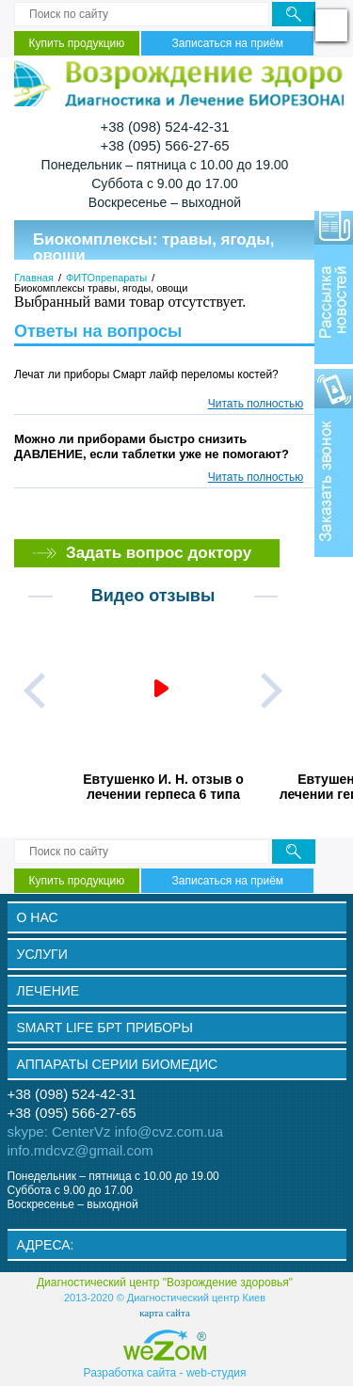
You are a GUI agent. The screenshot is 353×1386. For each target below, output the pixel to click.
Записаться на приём (228, 43)
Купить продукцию (77, 43)
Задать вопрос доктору (158, 553)
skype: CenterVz (59, 1131)
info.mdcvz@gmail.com (80, 1150)
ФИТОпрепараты (106, 278)
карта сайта (164, 1312)
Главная (34, 278)
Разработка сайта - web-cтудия (165, 1372)
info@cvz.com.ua (169, 1131)
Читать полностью (256, 403)
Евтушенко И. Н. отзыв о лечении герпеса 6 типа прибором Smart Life (163, 786)
